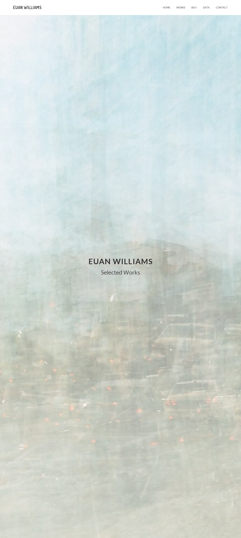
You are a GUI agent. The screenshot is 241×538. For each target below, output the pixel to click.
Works (180, 7)
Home (166, 7)
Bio (194, 7)
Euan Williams (27, 7)
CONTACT (222, 7)
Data (206, 7)
